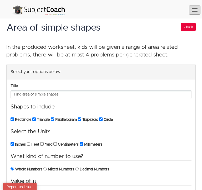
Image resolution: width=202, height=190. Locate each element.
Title (14, 86)
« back (188, 26)
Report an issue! (20, 187)
